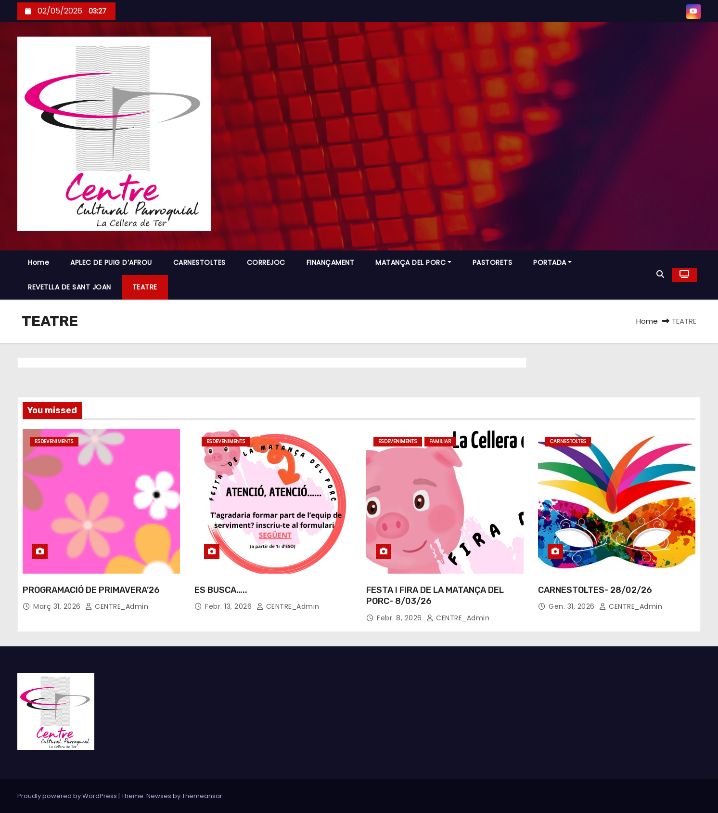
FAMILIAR (440, 441)
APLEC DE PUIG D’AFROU (111, 262)
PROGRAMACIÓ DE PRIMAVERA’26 (91, 590)
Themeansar (202, 795)
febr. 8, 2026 (399, 618)
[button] (660, 274)
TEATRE (144, 287)
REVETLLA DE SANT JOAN (69, 287)
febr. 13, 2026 (228, 606)
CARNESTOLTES (199, 262)
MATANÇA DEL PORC (413, 262)
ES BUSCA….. (220, 590)
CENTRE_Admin (116, 606)
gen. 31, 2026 (572, 606)
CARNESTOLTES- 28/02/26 (595, 590)
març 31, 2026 (57, 606)
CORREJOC (266, 262)
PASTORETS (493, 262)
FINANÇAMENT (331, 262)
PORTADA (552, 262)
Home (38, 262)
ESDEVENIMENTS (54, 441)
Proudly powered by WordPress (67, 795)
